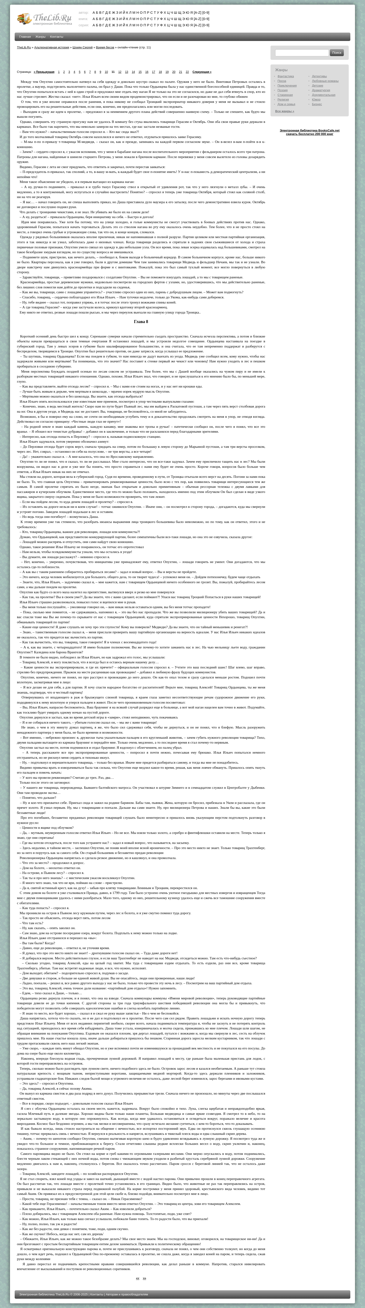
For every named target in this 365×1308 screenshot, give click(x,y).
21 (180, 72)
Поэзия (282, 90)
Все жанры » (284, 111)
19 (167, 72)
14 (133, 72)
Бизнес (317, 104)
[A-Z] (197, 12)
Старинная (285, 95)
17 (153, 72)
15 (140, 72)
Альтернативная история (51, 47)
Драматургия (321, 90)
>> (144, 1278)
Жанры (40, 36)
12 (119, 72)
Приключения (287, 85)
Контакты (56, 36)
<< (137, 1278)
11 (113, 72)
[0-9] (205, 12)
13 (126, 72)
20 (173, 72)
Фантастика (285, 76)
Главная (25, 36)
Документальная (323, 95)
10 (106, 72)
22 (187, 72)
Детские (317, 85)
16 (146, 72)
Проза (281, 81)
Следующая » (202, 72)
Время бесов (105, 47)
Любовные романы (325, 81)
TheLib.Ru (24, 47)
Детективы (319, 76)
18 (160, 72)
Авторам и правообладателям (127, 1294)
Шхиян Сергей (83, 47)
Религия (283, 99)
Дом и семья (286, 104)
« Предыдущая (44, 72)
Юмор (316, 99)
